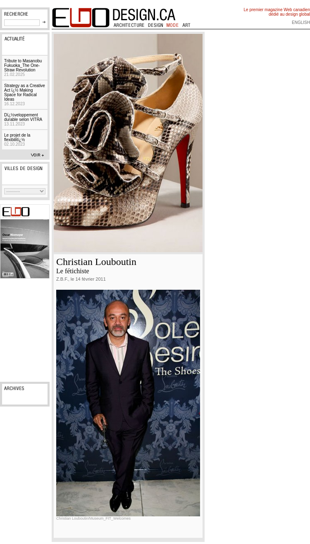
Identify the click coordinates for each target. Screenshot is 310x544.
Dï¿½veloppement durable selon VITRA (23, 119)
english (301, 22)
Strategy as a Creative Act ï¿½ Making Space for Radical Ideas (24, 94)
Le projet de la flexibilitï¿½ (17, 140)
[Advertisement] (25, 330)
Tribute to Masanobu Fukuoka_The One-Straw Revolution (23, 68)
